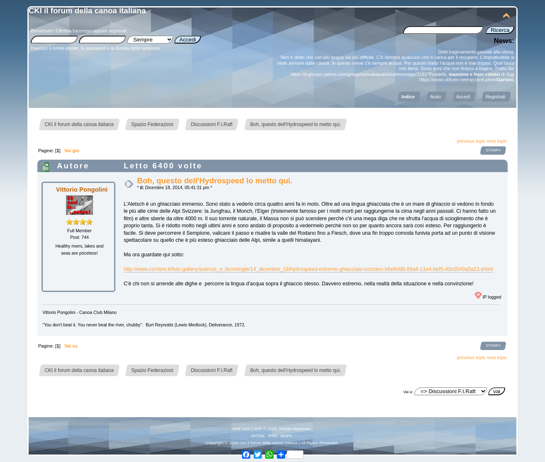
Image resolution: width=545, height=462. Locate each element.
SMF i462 (241, 428)
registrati (118, 30)
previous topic (471, 141)
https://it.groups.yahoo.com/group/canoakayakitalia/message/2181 (359, 74)
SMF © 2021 (265, 428)
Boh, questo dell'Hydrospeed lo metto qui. (214, 180)
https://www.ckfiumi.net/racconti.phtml (458, 79)
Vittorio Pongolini (82, 189)
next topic (497, 141)
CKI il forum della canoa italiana (87, 10)
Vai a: (408, 391)
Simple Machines (294, 428)
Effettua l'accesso (74, 30)
